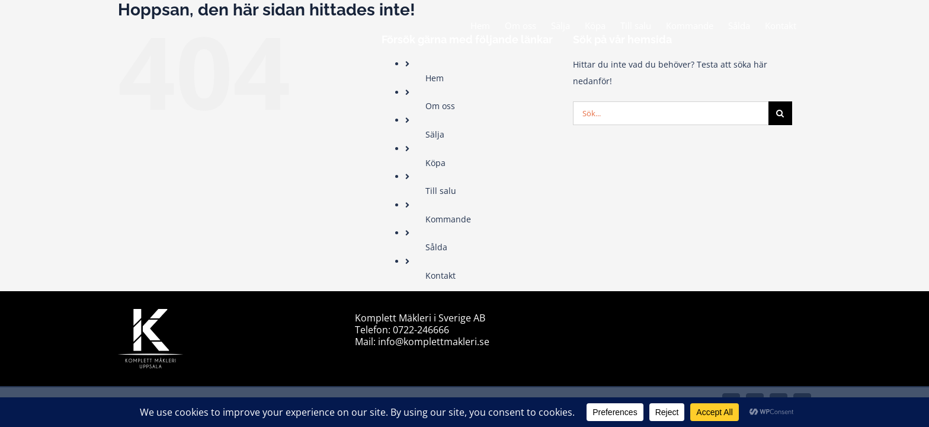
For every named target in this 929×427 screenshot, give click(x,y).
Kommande (448, 219)
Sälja (434, 134)
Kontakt (440, 275)
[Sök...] (670, 113)
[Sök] (780, 113)
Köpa (435, 162)
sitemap (608, 317)
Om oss (440, 105)
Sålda (436, 247)
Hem (434, 78)
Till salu (440, 190)
